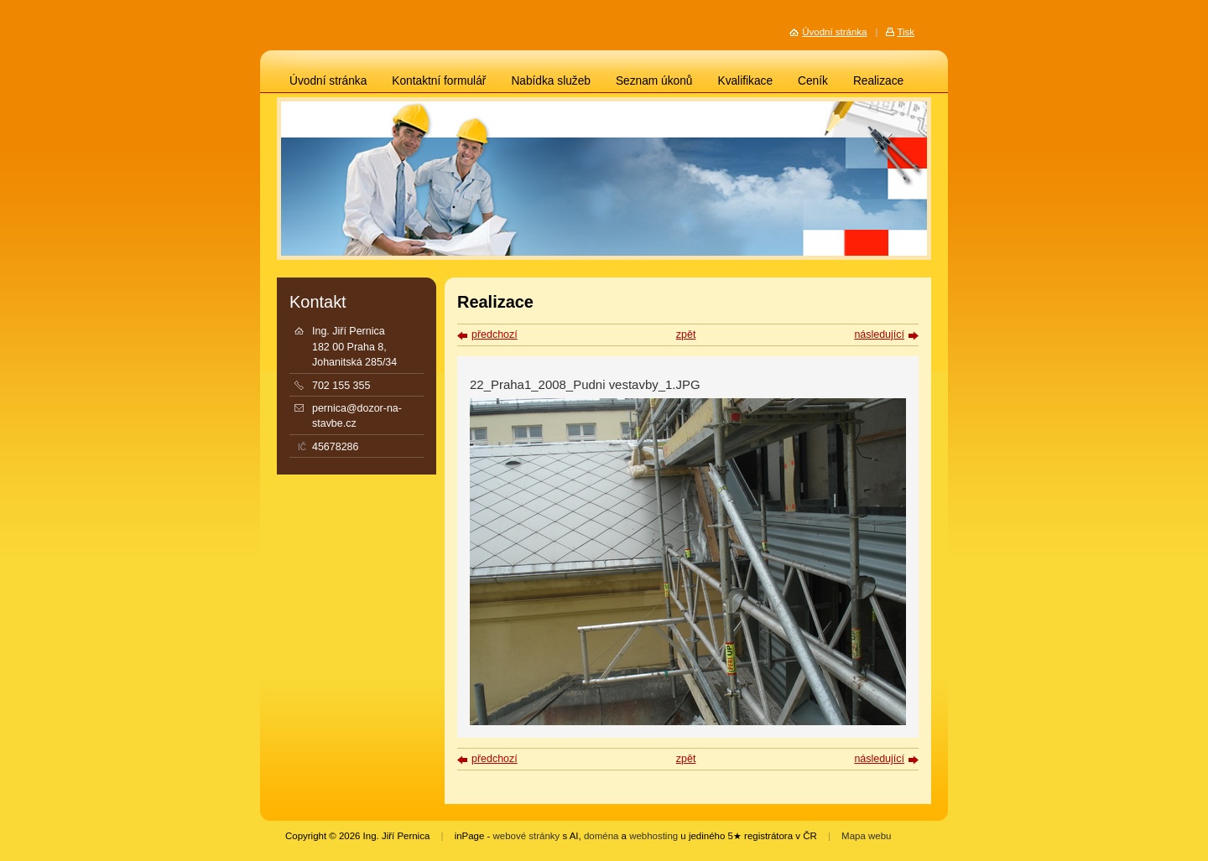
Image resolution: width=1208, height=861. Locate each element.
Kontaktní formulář (439, 81)
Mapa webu (866, 836)
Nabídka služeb (551, 81)
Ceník (813, 81)
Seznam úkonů (654, 81)
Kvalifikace (745, 81)
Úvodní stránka (328, 81)
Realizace (878, 81)
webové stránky (526, 836)
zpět (686, 334)
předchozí (494, 334)
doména (601, 836)
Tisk (905, 32)
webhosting (653, 836)
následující (879, 334)
